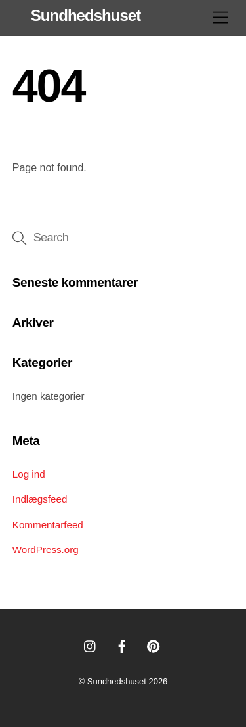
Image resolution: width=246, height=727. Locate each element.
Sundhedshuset (116, 681)
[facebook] (122, 645)
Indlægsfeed (40, 499)
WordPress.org (45, 549)
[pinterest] (153, 645)
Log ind (28, 474)
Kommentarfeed (47, 524)
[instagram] (90, 645)
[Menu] (220, 18)
